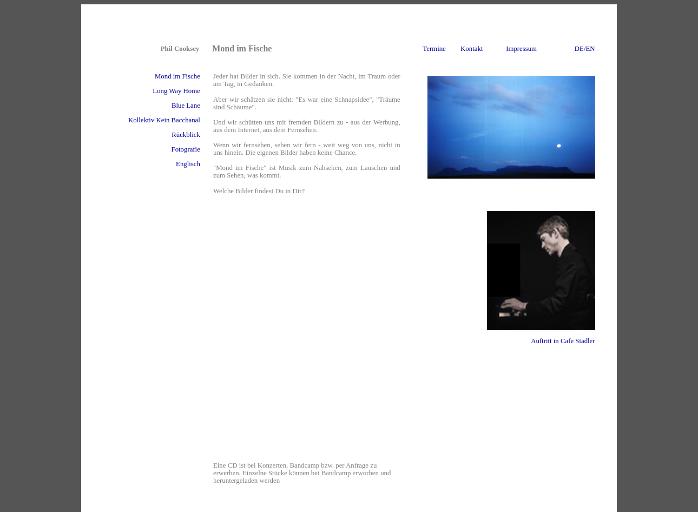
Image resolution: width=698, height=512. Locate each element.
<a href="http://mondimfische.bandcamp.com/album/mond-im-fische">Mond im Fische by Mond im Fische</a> (308, 333)
